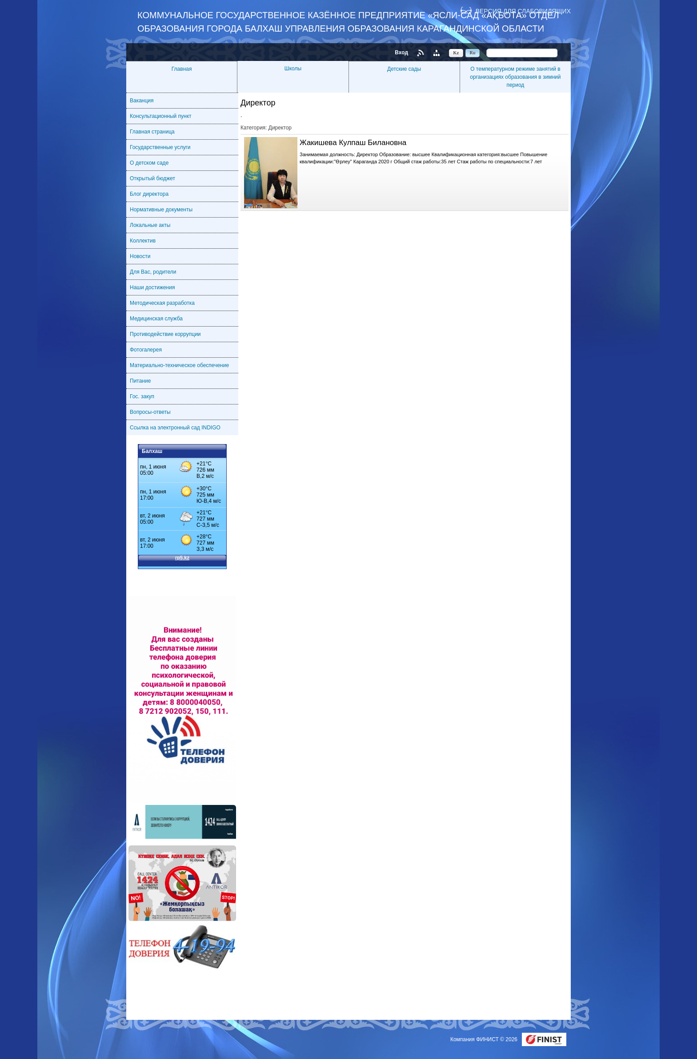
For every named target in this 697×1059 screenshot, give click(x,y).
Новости (140, 256)
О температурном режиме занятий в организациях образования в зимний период (515, 77)
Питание (140, 381)
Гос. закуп (142, 396)
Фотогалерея (146, 350)
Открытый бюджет (152, 178)
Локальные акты (150, 225)
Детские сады (404, 69)
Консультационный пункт (161, 116)
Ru (473, 52)
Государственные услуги (160, 147)
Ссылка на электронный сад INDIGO (175, 427)
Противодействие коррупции (165, 334)
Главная (182, 69)
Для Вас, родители (153, 272)
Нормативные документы (161, 209)
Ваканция (142, 100)
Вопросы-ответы (150, 412)
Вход (401, 52)
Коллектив (143, 241)
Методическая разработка (162, 303)
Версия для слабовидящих (523, 11)
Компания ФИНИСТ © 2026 (484, 1039)
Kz (456, 52)
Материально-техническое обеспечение (179, 365)
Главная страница (152, 132)
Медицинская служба (156, 318)
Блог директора (149, 194)
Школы (292, 68)
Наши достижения (152, 287)
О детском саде (149, 163)
